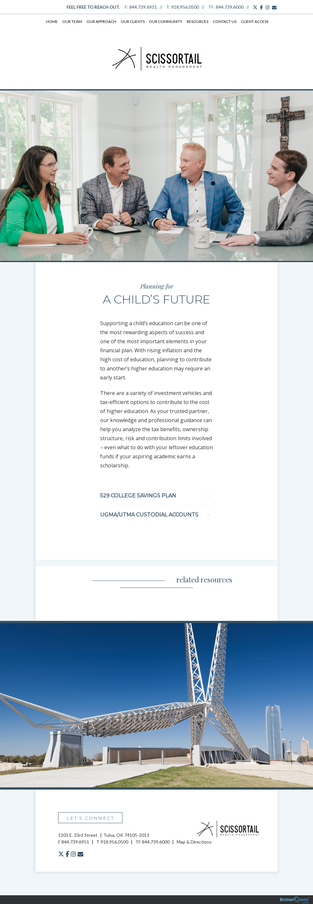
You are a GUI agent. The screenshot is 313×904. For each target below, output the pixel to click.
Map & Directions (194, 841)
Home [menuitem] (53, 21)
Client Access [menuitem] (253, 21)
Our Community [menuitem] (165, 21)
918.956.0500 (185, 7)
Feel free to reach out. (93, 7)
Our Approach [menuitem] (102, 21)
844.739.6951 (143, 7)
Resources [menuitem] (197, 21)
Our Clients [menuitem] (133, 21)
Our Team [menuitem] (73, 21)
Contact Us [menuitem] (224, 21)
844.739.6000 (230, 7)
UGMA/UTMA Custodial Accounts (154, 514)
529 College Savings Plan (154, 495)
